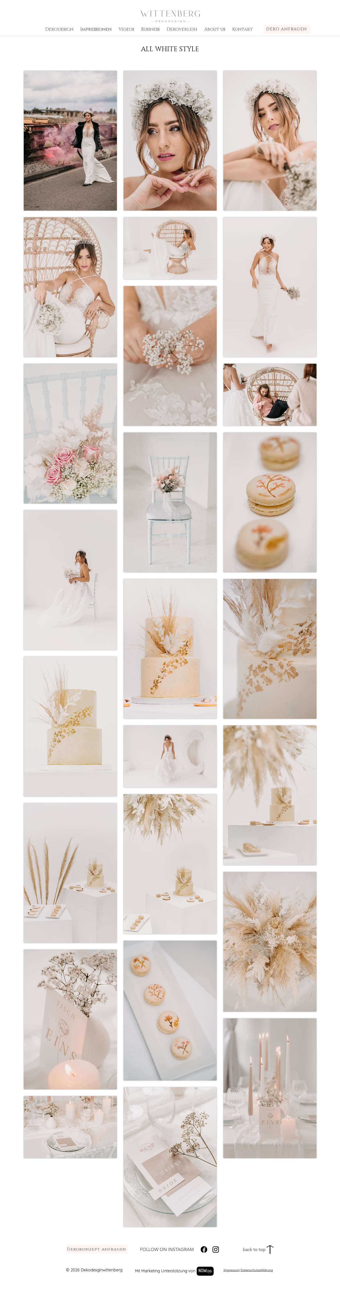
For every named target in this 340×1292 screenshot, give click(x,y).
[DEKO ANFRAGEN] (287, 29)
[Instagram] (215, 1249)
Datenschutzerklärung (257, 1270)
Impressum (232, 1270)
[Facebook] (204, 1249)
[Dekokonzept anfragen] (97, 1249)
